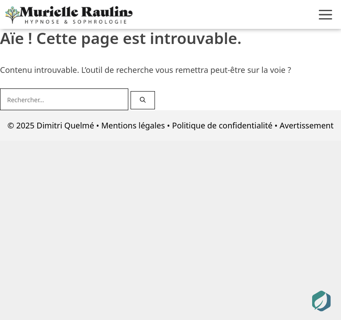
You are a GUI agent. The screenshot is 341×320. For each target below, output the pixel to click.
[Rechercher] (143, 100)
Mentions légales (133, 125)
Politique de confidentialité (222, 125)
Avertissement (306, 125)
